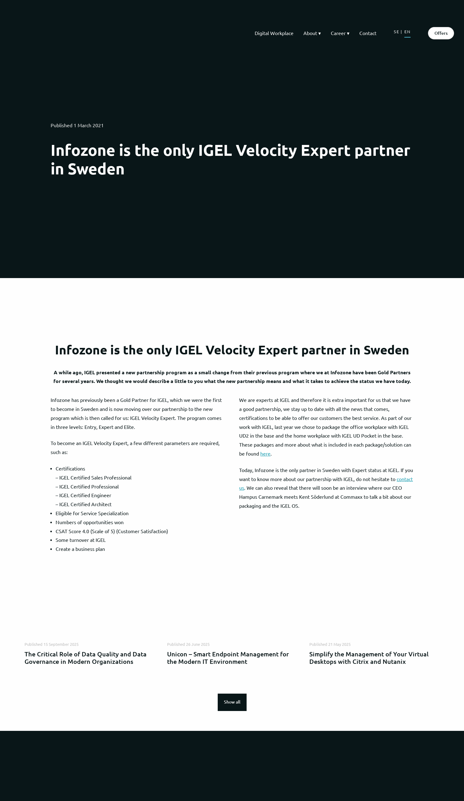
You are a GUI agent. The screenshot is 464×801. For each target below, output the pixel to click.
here (265, 454)
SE (396, 31)
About (310, 33)
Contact (367, 33)
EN (407, 31)
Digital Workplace (274, 33)
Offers (441, 33)
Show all (232, 702)
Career (338, 33)
